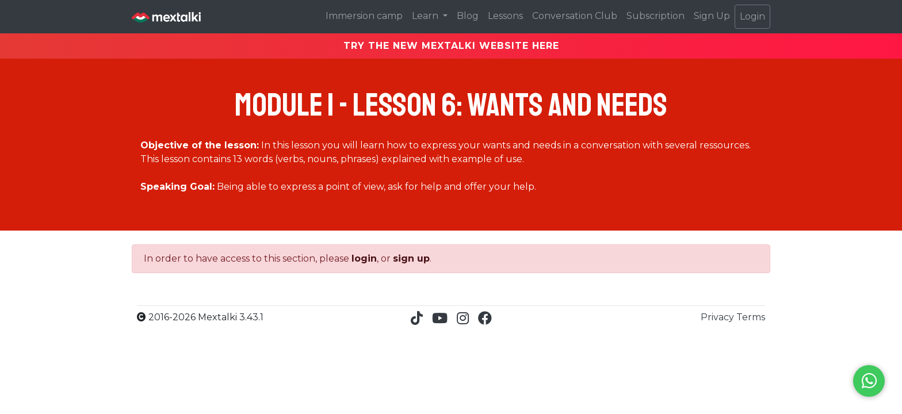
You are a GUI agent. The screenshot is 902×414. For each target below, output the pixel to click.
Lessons (505, 15)
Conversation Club (574, 15)
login (364, 258)
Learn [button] (426, 15)
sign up (411, 258)
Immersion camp (364, 15)
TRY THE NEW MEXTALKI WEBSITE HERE (451, 45)
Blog (468, 15)
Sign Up (712, 15)
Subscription (655, 15)
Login (752, 16)
